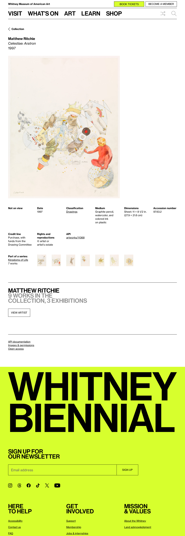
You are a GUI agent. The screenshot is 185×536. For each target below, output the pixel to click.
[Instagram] (10, 485)
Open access (16, 348)
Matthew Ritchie (21, 39)
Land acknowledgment (137, 527)
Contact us (14, 527)
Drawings (71, 211)
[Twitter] (47, 485)
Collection (18, 28)
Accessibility (15, 520)
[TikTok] (37, 485)
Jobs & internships (77, 533)
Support (71, 520)
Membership (73, 527)
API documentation (19, 341)
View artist (19, 312)
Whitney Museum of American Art (29, 3)
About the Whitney (135, 520)
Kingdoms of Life (18, 259)
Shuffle (163, 13)
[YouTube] (57, 485)
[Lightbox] (64, 127)
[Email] (62, 469)
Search (174, 13)
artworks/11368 (75, 237)
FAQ (10, 533)
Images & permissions (21, 345)
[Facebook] (28, 485)
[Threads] (19, 485)
